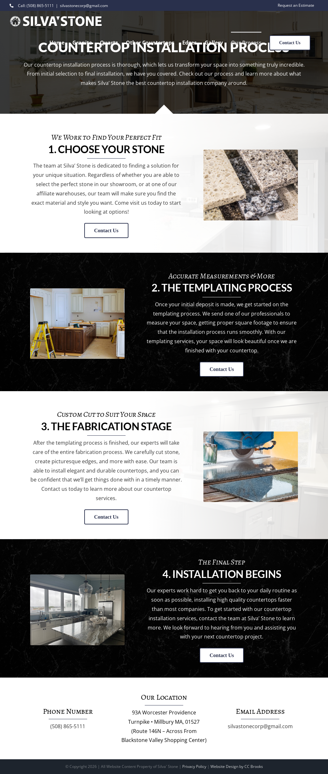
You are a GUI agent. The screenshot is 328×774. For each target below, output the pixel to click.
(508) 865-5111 (67, 726)
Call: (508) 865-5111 (32, 5)
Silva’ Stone (77, 165)
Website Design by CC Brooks (236, 766)
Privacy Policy (194, 766)
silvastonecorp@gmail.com (84, 5)
